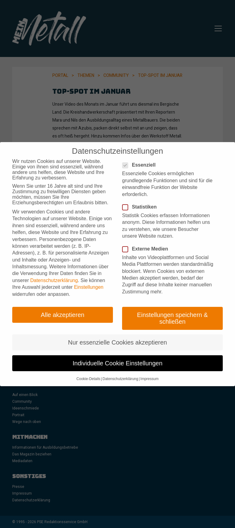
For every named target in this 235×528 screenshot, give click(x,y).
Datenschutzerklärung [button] (120, 373)
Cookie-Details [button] (88, 373)
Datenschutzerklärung (54, 274)
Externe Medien (147, 243)
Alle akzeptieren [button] (62, 309)
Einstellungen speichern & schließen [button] (172, 312)
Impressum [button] (149, 373)
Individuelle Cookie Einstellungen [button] (117, 357)
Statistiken (141, 201)
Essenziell (140, 159)
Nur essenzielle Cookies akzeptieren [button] (117, 336)
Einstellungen (88, 281)
